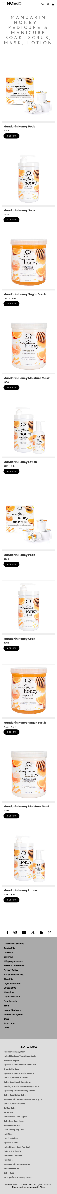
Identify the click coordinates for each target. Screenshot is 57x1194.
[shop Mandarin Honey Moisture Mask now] (28, 350)
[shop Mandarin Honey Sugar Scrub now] (28, 266)
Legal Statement (12, 984)
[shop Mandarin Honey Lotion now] (28, 434)
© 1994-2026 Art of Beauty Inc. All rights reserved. (28, 1186)
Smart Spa (9, 1023)
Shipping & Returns (13, 961)
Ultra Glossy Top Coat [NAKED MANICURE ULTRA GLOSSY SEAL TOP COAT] (14, 1130)
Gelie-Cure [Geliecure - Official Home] (9, 1173)
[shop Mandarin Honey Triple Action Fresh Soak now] (28, 182)
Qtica (6, 1019)
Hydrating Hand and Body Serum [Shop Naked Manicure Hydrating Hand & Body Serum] (19, 1091)
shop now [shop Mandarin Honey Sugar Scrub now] (11, 304)
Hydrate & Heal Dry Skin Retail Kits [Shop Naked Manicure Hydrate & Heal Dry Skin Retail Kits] (20, 1065)
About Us (8, 979)
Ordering (8, 957)
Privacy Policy (11, 970)
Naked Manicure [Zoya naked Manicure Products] (11, 1169)
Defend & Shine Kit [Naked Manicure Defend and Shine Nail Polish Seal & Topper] (12, 1151)
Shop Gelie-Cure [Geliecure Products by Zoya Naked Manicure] (11, 1069)
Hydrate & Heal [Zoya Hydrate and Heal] (11, 1143)
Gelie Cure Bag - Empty (15, 1121)
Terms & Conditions (14, 966)
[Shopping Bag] (53, 4)
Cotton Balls (10, 1108)
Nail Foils (8, 1160)
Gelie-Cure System (13, 1015)
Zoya (6, 1006)
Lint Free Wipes (11, 1138)
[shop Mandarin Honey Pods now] (28, 98)
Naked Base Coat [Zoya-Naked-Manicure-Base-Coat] (12, 1125)
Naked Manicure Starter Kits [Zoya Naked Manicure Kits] (17, 1164)
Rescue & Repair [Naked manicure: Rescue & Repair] (11, 1060)
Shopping (9, 992)
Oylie (6, 1028)
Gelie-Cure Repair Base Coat (17, 1082)
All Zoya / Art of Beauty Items (17, 1177)
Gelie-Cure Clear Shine (14, 1104)
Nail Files (8, 1134)
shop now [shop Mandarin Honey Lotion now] (11, 471)
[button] (14, 4)
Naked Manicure (12, 1010)
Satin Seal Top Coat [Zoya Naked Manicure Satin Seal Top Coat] (13, 1156)
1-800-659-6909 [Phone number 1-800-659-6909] (12, 997)
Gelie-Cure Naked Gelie (15, 1095)
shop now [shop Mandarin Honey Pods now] (11, 136)
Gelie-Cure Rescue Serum (16, 1078)
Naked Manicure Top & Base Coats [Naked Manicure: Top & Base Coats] (20, 1056)
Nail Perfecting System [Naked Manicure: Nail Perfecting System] (14, 1052)
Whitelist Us (10, 988)
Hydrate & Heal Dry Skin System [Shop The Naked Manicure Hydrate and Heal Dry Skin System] (19, 1073)
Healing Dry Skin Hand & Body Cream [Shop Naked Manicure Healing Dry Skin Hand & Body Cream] (21, 1086)
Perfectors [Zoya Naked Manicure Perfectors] (8, 1112)
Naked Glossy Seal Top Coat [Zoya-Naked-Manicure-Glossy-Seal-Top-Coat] (17, 1147)
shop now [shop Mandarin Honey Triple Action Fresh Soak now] (11, 220)
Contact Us (9, 948)
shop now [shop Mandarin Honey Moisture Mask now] (11, 387)
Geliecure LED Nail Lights (15, 1117)
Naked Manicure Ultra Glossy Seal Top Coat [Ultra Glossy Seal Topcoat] (23, 1099)
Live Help (8, 953)
